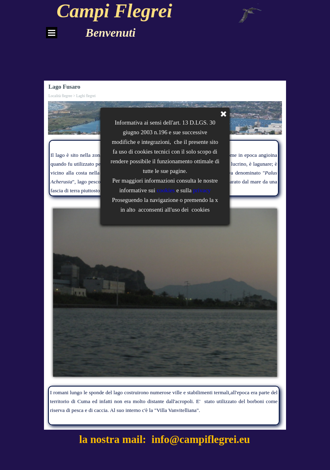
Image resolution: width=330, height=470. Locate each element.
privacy (202, 4)
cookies (166, 4)
